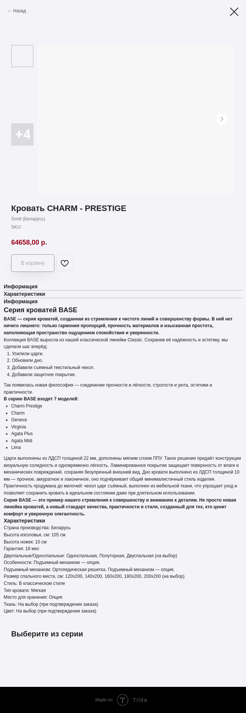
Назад (19, 10)
